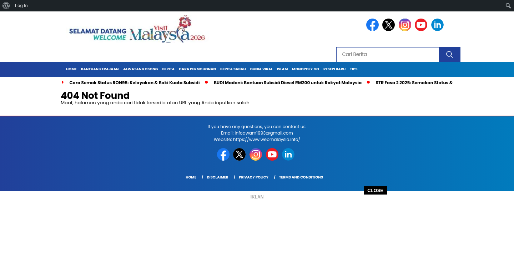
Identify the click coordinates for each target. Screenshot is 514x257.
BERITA (168, 69)
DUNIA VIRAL (261, 69)
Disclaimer (217, 177)
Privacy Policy (253, 177)
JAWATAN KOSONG (140, 69)
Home (71, 69)
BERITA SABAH (233, 69)
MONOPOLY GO (305, 69)
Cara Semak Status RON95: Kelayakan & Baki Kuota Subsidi (134, 83)
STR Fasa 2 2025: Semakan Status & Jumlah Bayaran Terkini (441, 83)
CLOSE (375, 190)
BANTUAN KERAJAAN (100, 69)
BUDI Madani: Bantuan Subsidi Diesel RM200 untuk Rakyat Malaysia (288, 83)
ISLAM (282, 69)
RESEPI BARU (334, 69)
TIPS (353, 69)
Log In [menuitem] (21, 5)
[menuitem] (6, 5)
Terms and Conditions (301, 177)
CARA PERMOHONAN (197, 69)
